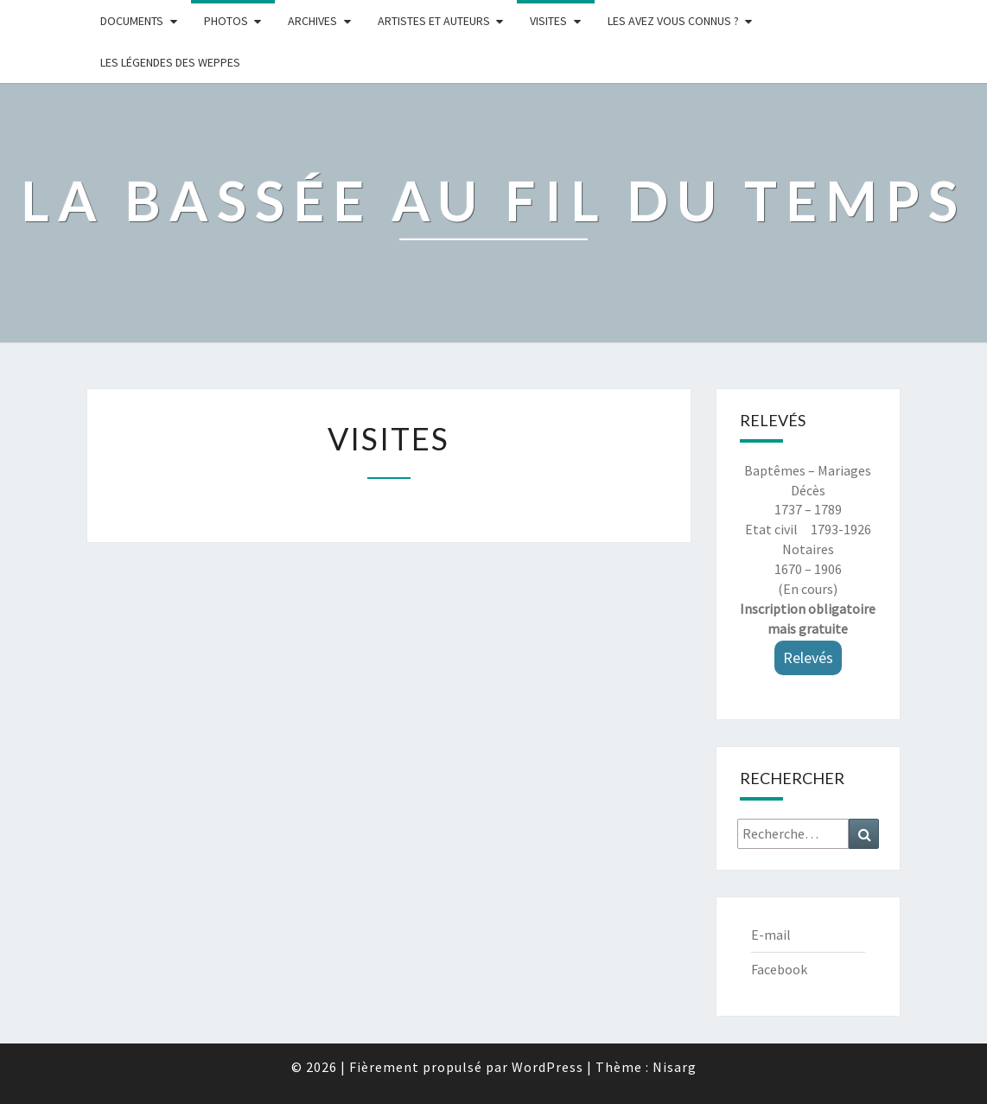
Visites (548, 21)
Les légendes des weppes (170, 62)
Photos (226, 21)
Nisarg (675, 1066)
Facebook (779, 969)
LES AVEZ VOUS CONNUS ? (673, 21)
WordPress (547, 1066)
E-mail (771, 934)
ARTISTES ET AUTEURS (434, 21)
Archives (312, 21)
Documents (131, 21)
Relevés (808, 657)
